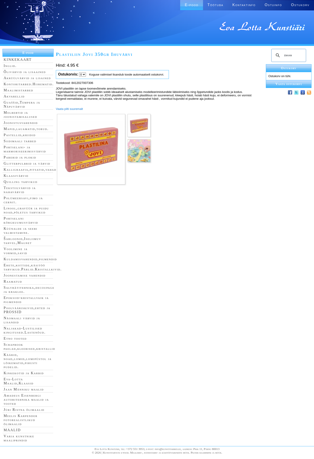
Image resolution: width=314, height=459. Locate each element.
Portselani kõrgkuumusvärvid (21, 220)
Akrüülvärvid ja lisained (27, 78)
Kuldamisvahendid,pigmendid (30, 259)
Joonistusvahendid (21, 123)
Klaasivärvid (16, 175)
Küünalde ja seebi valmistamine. (21, 230)
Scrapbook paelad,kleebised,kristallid (29, 346)
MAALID (12, 430)
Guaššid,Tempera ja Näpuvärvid (22, 104)
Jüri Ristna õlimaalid (24, 410)
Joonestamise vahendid (25, 275)
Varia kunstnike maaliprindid (19, 438)
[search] (288, 55)
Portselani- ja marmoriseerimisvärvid (25, 149)
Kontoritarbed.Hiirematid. (29, 84)
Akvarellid (14, 96)
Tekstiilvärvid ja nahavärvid (20, 190)
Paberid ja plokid (20, 157)
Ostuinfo (273, 5)
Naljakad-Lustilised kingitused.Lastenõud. (25, 330)
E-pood (191, 5)
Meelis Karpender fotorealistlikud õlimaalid (21, 420)
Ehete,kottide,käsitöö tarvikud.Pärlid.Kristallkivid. (33, 267)
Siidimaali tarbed (20, 141)
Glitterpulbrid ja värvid (27, 163)
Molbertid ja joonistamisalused (20, 114)
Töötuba (215, 5)
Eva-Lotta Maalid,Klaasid (18, 381)
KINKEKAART (18, 60)
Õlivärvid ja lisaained (25, 72)
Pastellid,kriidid (20, 135)
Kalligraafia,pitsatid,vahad (30, 169)
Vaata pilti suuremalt (69, 109)
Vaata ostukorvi (289, 84)
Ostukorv (300, 5)
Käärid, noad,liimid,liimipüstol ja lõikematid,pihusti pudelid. (28, 361)
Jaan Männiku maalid (24, 389)
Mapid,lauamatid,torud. (26, 129)
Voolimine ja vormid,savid (16, 251)
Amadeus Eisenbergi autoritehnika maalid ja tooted (26, 399)
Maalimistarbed (18, 90)
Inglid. (10, 66)
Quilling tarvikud (21, 182)
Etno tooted (15, 338)
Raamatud (13, 281)
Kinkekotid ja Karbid (24, 373)
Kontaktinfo (244, 5)
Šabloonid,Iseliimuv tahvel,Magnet (22, 241)
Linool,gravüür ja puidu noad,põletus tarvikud (26, 210)
